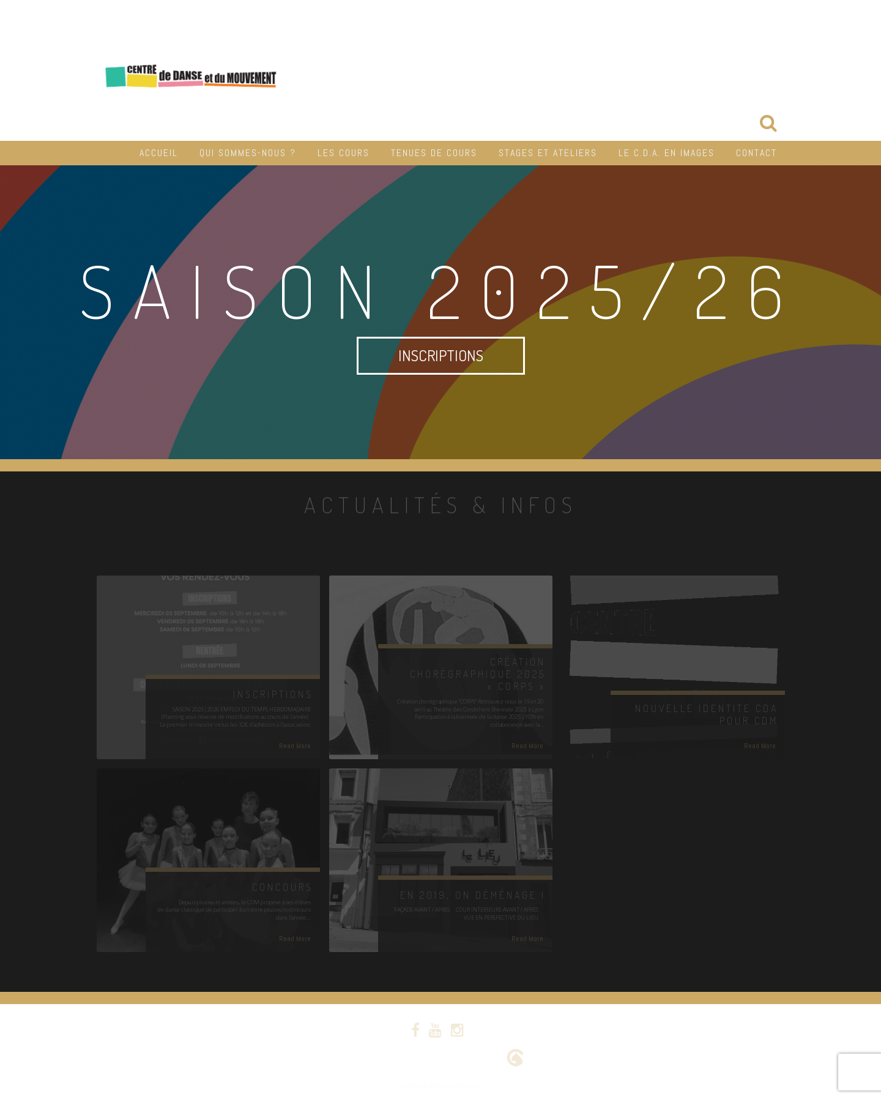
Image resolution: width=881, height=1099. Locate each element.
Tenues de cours (434, 152)
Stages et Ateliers (548, 152)
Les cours (344, 152)
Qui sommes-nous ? (247, 152)
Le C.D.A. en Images (667, 152)
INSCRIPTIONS (440, 355)
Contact (756, 152)
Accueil (158, 152)
